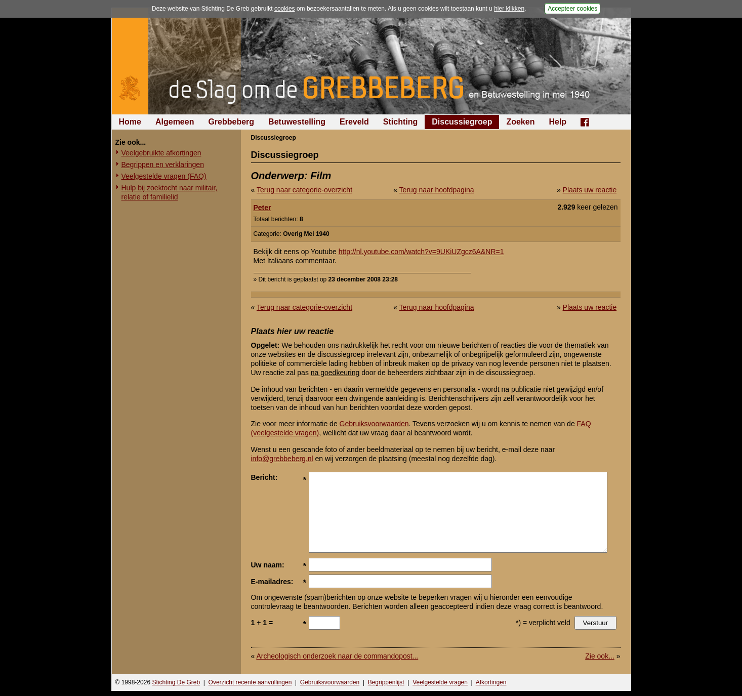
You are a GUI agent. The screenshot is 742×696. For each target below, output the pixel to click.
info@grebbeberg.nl (282, 459)
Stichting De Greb (176, 682)
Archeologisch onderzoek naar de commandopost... (337, 656)
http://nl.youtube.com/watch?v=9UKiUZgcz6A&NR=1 (421, 252)
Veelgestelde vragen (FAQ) (164, 176)
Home (130, 121)
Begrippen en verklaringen (162, 164)
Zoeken (520, 121)
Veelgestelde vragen (440, 682)
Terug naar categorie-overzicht (304, 190)
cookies (284, 8)
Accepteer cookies (572, 8)
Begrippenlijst (386, 682)
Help (557, 121)
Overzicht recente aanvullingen (250, 682)
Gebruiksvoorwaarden (374, 424)
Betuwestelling (296, 121)
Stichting (400, 121)
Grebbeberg (231, 121)
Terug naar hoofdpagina (436, 190)
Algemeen (174, 121)
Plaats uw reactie (590, 190)
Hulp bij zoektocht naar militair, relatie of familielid (169, 192)
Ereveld (354, 121)
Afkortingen (491, 682)
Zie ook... (599, 656)
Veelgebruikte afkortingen (161, 153)
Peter (262, 207)
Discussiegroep (462, 121)
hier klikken (509, 8)
